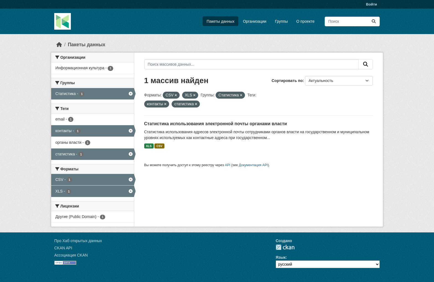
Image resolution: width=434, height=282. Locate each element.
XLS (148, 146)
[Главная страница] (59, 44)
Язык (281, 257)
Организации (255, 21)
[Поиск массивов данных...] (352, 21)
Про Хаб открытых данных (78, 241)
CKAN (285, 247)
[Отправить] (373, 21)
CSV (159, 146)
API (227, 165)
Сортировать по (287, 80)
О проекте (305, 21)
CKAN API (63, 248)
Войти (371, 4)
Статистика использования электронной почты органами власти (215, 123)
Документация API (253, 165)
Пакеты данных (220, 21)
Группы (281, 21)
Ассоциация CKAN (71, 255)
